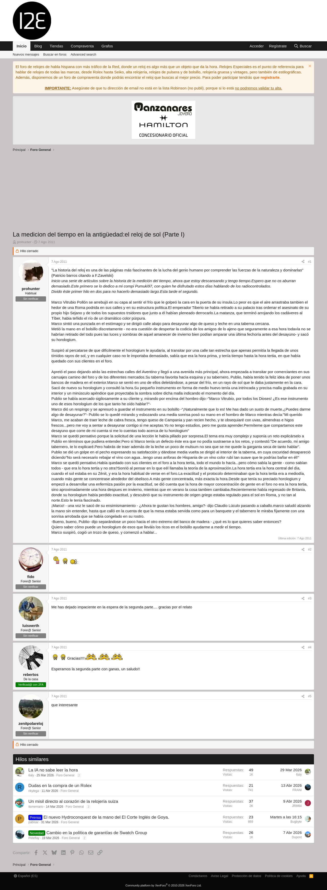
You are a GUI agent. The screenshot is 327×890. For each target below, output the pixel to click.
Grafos (107, 46)
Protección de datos (246, 876)
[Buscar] (302, 46)
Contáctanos (198, 876)
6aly (31, 775)
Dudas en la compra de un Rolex (60, 785)
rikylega (33, 791)
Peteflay (33, 838)
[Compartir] (303, 262)
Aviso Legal (219, 876)
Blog (38, 46)
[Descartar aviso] (309, 66)
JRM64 (297, 806)
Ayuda (301, 876)
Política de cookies (279, 876)
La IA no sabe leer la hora (53, 770)
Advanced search (83, 54)
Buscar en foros (54, 54)
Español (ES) (26, 876)
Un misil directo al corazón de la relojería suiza (73, 801)
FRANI (297, 790)
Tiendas (56, 46)
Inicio (22, 46)
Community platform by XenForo (163, 885)
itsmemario (35, 806)
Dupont (297, 837)
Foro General (65, 775)
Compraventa (82, 46)
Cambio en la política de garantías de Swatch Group (96, 832)
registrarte (270, 77)
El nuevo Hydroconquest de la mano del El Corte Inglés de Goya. (106, 817)
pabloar (33, 822)
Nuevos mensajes (26, 54)
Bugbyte (296, 821)
